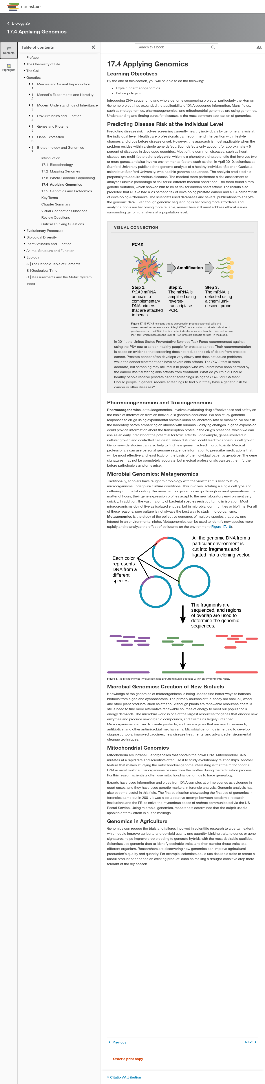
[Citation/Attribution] (182, 1077)
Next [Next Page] (251, 1042)
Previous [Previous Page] (116, 1042)
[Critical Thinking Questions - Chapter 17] (65, 224)
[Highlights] (8, 67)
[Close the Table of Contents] (8, 50)
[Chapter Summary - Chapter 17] (65, 204)
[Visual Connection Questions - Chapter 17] (65, 211)
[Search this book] (171, 47)
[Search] (213, 47)
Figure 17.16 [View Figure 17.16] (221, 526)
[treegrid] (59, 170)
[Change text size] (259, 47)
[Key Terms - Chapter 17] (65, 198)
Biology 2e (18, 23)
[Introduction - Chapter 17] (65, 158)
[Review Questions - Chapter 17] (65, 217)
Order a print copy (128, 1058)
